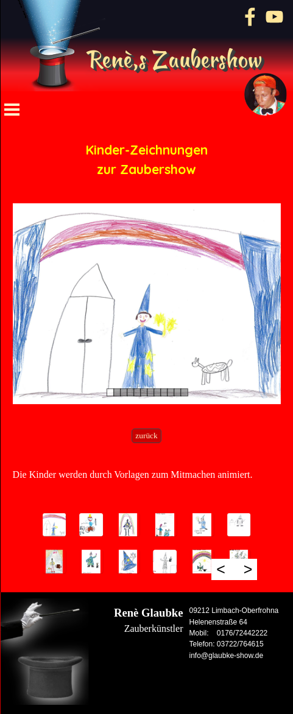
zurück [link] (146, 435)
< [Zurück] (220, 569)
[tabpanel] (146, 159)
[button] (54, 525)
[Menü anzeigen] (12, 109)
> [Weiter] (248, 569)
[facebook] (250, 16)
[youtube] (274, 16)
